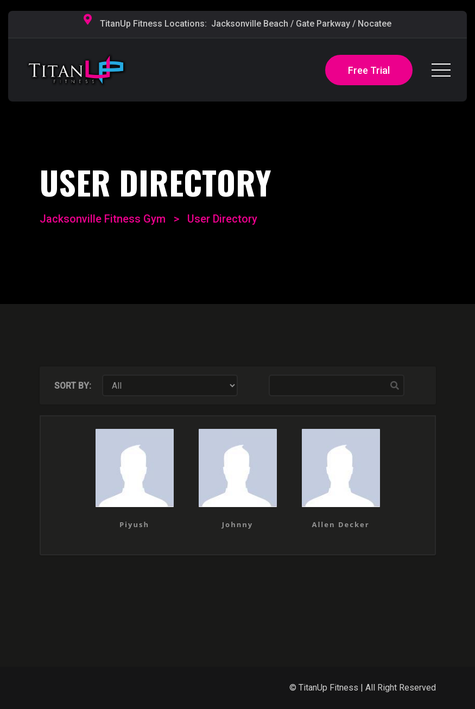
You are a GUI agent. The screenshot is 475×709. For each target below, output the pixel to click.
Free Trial (369, 70)
